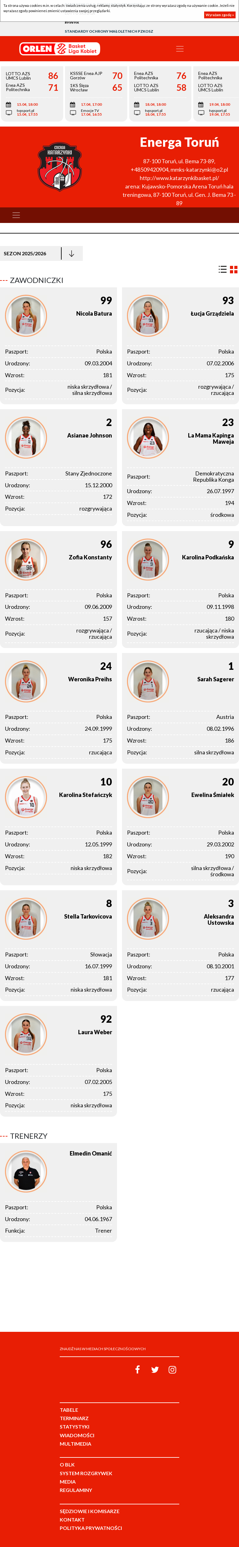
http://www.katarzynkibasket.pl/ (179, 177)
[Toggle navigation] (180, 49)
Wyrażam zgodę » (220, 15)
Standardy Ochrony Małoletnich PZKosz (109, 31)
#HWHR (72, 22)
